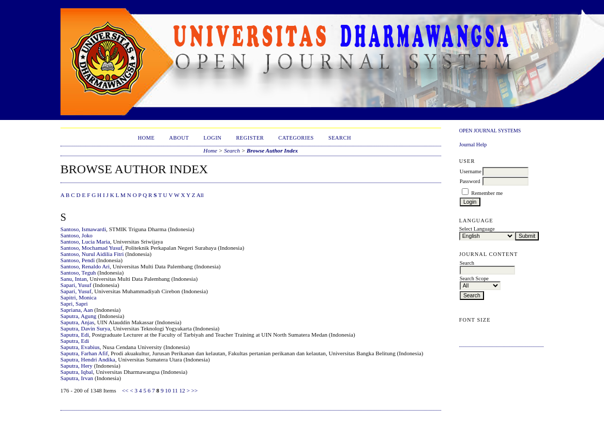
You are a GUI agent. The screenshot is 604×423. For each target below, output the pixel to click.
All (200, 195)
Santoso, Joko (77, 235)
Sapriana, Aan (77, 310)
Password (470, 181)
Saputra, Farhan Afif (84, 353)
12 (182, 390)
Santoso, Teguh (78, 272)
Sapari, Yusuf (76, 285)
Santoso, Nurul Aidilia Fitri (92, 254)
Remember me (487, 193)
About (179, 138)
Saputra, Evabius (80, 347)
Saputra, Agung (79, 316)
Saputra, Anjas (77, 322)
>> (194, 390)
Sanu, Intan (74, 279)
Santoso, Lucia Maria (85, 241)
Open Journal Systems (490, 130)
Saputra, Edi (75, 334)
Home (146, 138)
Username (470, 171)
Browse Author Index (272, 150)
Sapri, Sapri (74, 303)
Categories (296, 138)
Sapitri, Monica (79, 297)
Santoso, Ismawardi (83, 229)
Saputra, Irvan (77, 378)
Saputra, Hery (77, 365)
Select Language (477, 229)
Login (212, 138)
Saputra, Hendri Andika (88, 359)
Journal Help (473, 144)
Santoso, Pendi (78, 260)
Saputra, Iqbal (77, 372)
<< (125, 390)
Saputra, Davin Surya (85, 328)
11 (175, 390)
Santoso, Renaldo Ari (85, 266)
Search (339, 138)
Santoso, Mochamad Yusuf (92, 248)
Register (250, 138)
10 (168, 390)
